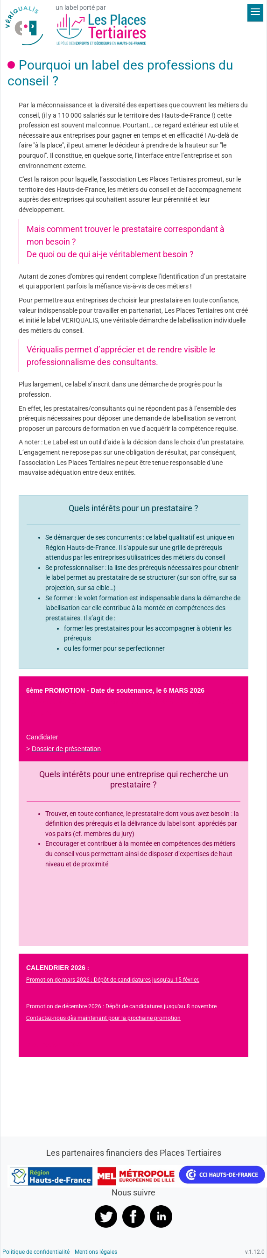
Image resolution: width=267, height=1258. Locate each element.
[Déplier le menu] (255, 12)
